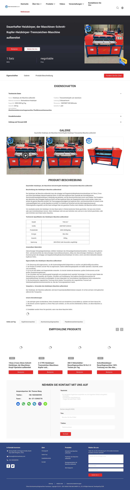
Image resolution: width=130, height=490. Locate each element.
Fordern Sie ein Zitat (114, 75)
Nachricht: (64, 390)
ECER (102, 486)
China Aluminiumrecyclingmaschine (35, 486)
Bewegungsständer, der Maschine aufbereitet (71, 463)
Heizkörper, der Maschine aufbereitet (71, 457)
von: (62, 413)
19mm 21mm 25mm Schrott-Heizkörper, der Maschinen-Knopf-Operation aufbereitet (20, 365)
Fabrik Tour (44, 454)
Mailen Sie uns (32, 49)
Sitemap (51, 483)
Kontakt (65, 434)
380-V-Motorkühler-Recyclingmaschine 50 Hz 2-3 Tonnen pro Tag (79, 365)
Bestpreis (14, 49)
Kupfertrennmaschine (28, 322)
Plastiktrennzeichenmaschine (74, 322)
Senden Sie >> (95, 475)
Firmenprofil (45, 451)
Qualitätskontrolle (46, 458)
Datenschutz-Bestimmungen (74, 483)
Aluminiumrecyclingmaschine (50, 322)
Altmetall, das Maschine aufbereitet (71, 452)
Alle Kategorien (69, 468)
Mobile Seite (60, 483)
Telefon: (63, 423)
